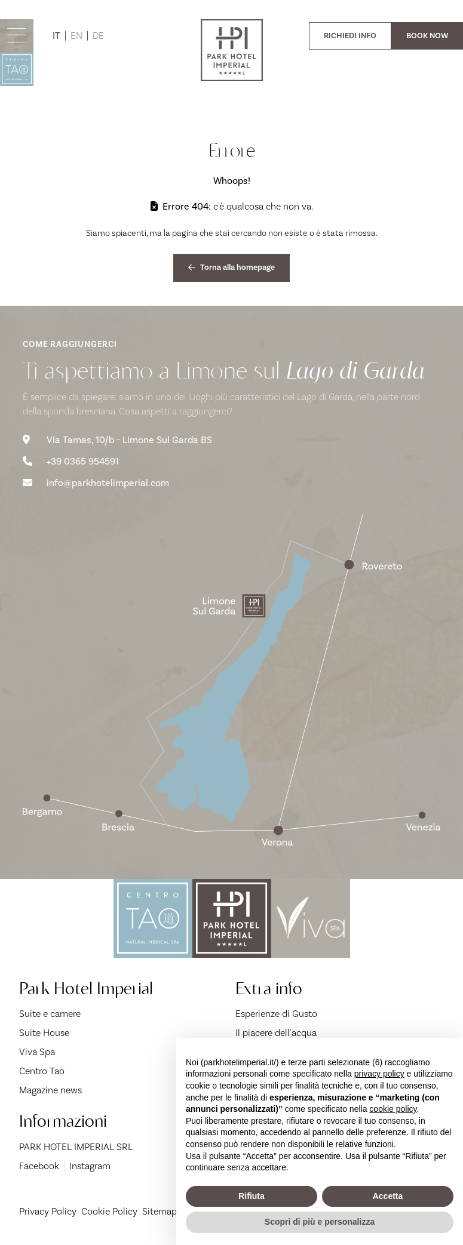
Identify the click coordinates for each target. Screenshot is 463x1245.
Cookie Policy (109, 1211)
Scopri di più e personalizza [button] (320, 1221)
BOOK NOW (427, 35)
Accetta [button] (388, 1196)
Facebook (39, 1166)
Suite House (44, 1032)
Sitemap (159, 1211)
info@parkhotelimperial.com (96, 483)
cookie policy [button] (392, 1109)
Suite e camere (50, 1013)
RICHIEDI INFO (350, 35)
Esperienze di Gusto (276, 1013)
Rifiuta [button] (251, 1196)
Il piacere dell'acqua (276, 1032)
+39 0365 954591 (71, 461)
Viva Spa (37, 1052)
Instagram (90, 1166)
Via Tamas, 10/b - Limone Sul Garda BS (117, 440)
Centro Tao (42, 1071)
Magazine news (50, 1090)
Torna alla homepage (231, 267)
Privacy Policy (47, 1211)
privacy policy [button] (379, 1073)
